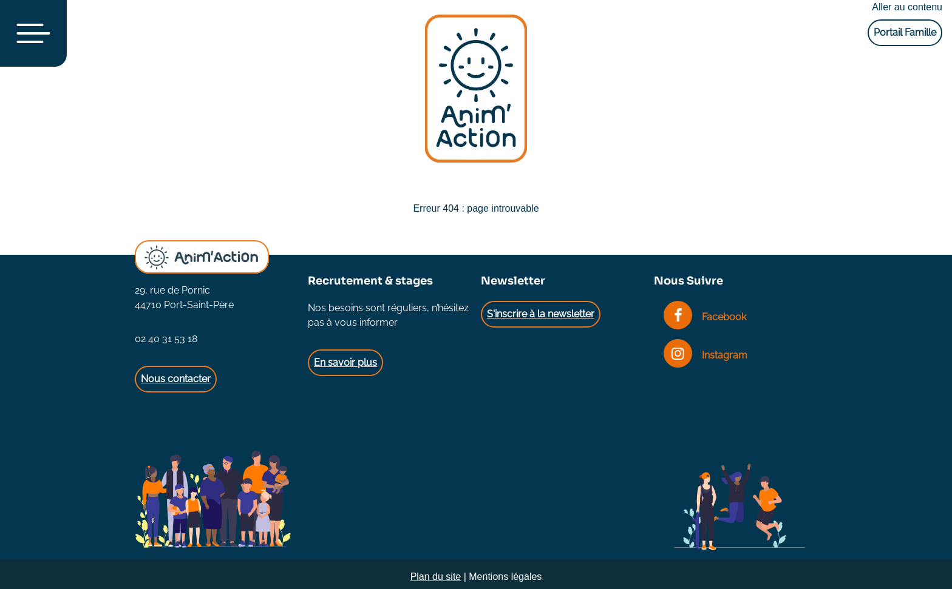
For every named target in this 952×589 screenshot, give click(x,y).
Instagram (705, 355)
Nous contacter (176, 379)
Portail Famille (905, 32)
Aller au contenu (907, 7)
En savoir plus (345, 362)
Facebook (705, 317)
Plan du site (435, 576)
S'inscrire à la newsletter (540, 314)
